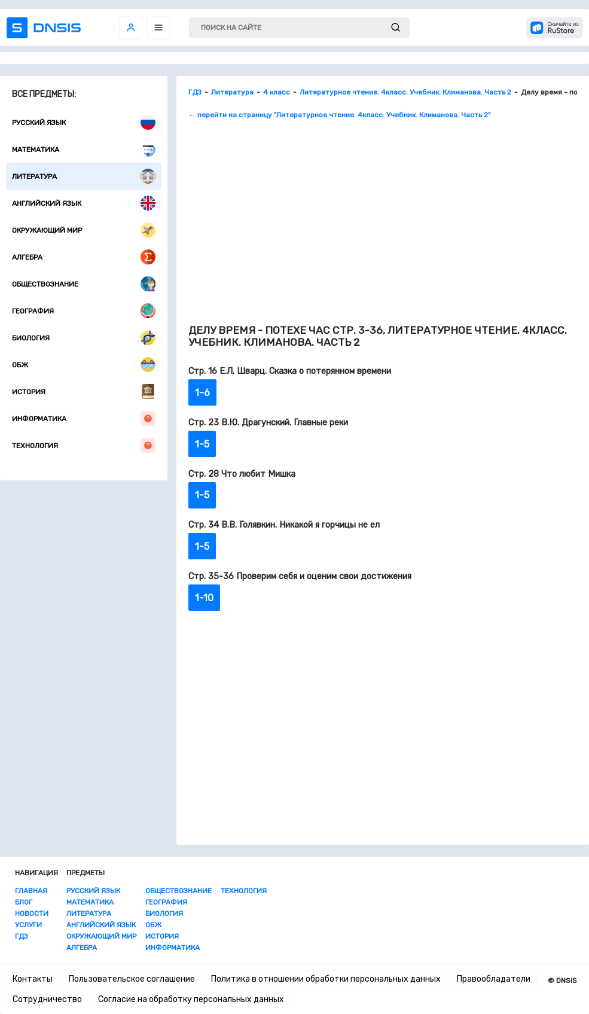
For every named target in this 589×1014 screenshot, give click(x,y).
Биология (83, 337)
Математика (83, 149)
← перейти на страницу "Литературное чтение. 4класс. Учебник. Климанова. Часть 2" (339, 115)
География (83, 310)
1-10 (204, 598)
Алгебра (83, 256)
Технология (83, 445)
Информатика (83, 418)
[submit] (396, 27)
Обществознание (83, 283)
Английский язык (83, 203)
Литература (83, 176)
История (83, 391)
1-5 (202, 444)
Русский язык (83, 122)
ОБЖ (83, 364)
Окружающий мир (83, 230)
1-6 (202, 392)
